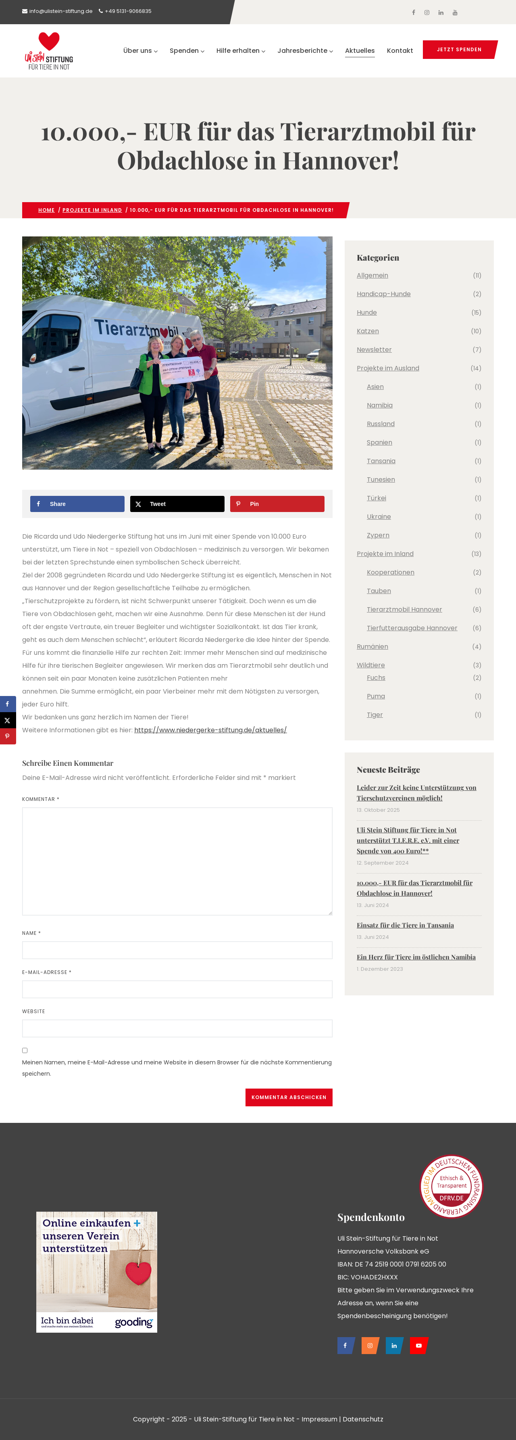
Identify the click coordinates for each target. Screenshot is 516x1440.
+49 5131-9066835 (128, 11)
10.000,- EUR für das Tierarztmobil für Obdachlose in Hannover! (414, 887)
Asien (375, 386)
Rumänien (372, 646)
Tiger (375, 714)
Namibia (380, 405)
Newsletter (374, 349)
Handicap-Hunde (384, 294)
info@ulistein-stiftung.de (61, 11)
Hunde (367, 312)
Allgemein (372, 275)
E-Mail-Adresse (47, 972)
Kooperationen (390, 572)
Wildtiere (371, 665)
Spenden (187, 50)
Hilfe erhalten (240, 50)
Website (33, 1011)
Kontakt (400, 50)
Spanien (379, 442)
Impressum (319, 1419)
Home (46, 210)
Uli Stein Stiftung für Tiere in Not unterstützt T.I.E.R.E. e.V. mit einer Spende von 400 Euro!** (408, 840)
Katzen (368, 331)
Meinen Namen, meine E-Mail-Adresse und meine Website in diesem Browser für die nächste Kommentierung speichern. (177, 1068)
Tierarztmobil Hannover (404, 609)
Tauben (379, 591)
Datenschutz (363, 1419)
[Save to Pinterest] (277, 504)
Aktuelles (360, 50)
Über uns (140, 50)
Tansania (381, 461)
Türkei (376, 498)
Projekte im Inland (92, 210)
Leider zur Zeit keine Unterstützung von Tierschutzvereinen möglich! (416, 792)
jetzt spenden (459, 49)
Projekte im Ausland (388, 368)
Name (31, 933)
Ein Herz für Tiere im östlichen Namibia (416, 957)
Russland (381, 423)
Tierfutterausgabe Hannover (412, 628)
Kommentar (41, 799)
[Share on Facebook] (77, 504)
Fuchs (376, 677)
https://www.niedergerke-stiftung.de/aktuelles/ (210, 730)
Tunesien (381, 479)
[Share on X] (177, 504)
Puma (376, 696)
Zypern (378, 535)
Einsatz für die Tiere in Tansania (405, 925)
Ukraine (379, 516)
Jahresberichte (305, 50)
